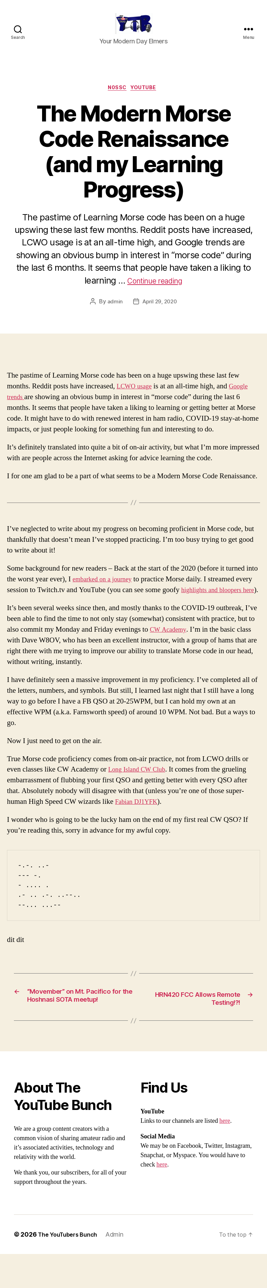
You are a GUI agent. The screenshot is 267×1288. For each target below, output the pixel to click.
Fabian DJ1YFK (139, 824)
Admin (121, 1268)
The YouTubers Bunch (71, 1268)
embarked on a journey (106, 591)
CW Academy (170, 652)
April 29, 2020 (159, 313)
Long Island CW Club (140, 792)
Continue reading (155, 292)
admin (113, 313)
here (224, 1155)
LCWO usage (136, 398)
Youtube (146, 99)
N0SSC (117, 99)
